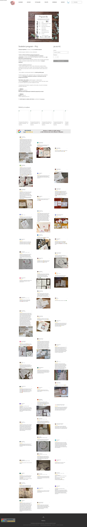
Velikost (55, 50)
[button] (21, 2)
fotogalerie (42, 99)
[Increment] (57, 57)
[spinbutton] (56, 57)
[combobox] (60, 52)
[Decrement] (54, 57)
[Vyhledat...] (76, 2)
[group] (43, 119)
